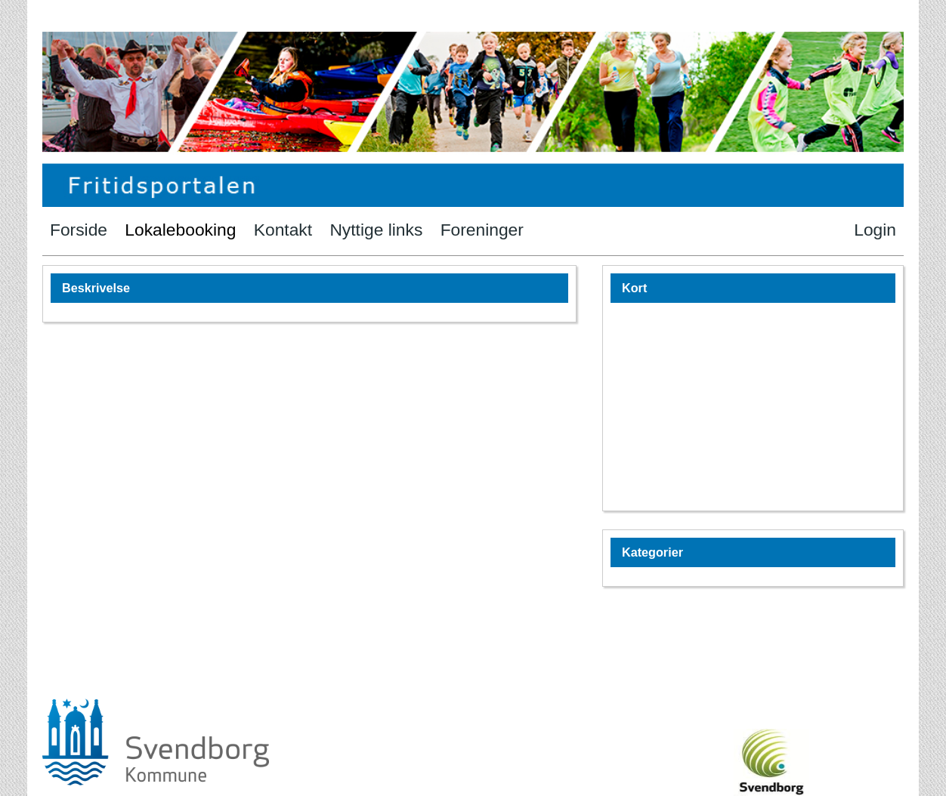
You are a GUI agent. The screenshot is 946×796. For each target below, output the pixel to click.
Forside (78, 229)
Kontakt (283, 229)
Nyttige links (375, 229)
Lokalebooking (180, 229)
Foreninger (482, 229)
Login (875, 229)
